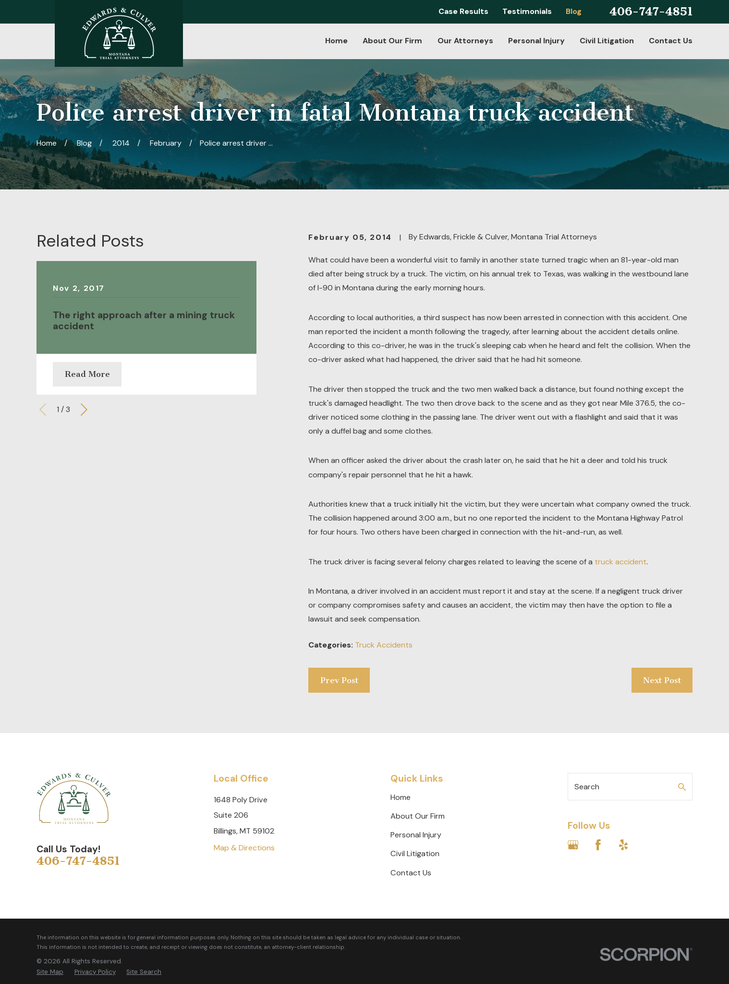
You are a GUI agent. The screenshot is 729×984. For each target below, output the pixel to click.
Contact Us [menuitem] (671, 41)
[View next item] (84, 409)
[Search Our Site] (682, 787)
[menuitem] (49, 972)
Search (586, 787)
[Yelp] (623, 844)
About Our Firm (417, 816)
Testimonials (527, 11)
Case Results (463, 11)
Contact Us (410, 873)
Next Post (662, 680)
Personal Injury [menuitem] (536, 41)
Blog (574, 11)
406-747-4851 (651, 11)
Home (400, 797)
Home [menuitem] (336, 41)
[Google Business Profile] (573, 844)
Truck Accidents (384, 645)
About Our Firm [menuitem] (392, 41)
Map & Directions (244, 848)
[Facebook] (598, 844)
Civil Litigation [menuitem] (607, 41)
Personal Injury (415, 835)
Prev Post (339, 680)
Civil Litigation (414, 853)
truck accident (620, 562)
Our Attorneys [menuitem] (465, 41)
